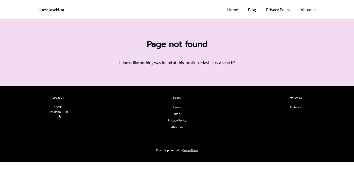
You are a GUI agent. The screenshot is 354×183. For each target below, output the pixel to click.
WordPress (190, 150)
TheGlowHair (51, 9)
